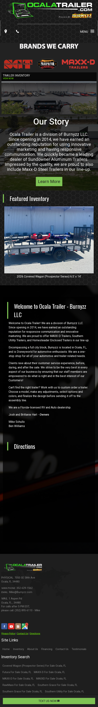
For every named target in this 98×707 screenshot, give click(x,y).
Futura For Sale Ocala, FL (17, 672)
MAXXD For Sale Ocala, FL (51, 678)
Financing (46, 649)
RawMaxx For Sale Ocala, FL (19, 685)
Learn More (49, 181)
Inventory (18, 649)
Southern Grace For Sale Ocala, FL (57, 685)
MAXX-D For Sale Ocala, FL (49, 672)
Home (6, 649)
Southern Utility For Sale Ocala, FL (64, 691)
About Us (32, 649)
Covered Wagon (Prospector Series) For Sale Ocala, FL (34, 665)
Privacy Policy (8, 633)
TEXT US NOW (49, 701)
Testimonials (79, 649)
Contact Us (22, 633)
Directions (35, 633)
